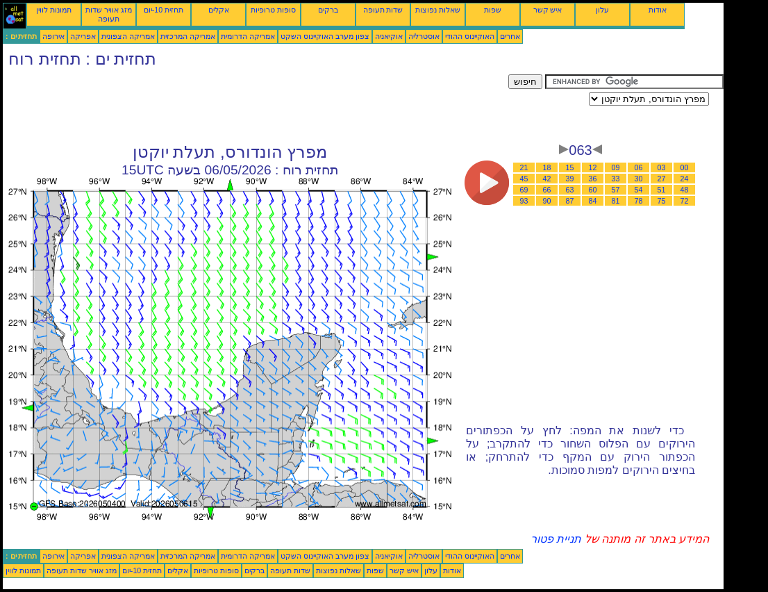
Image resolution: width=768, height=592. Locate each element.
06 (639, 167)
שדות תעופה (383, 10)
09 (616, 167)
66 (547, 190)
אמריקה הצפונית (128, 36)
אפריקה (83, 36)
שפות (492, 10)
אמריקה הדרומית (248, 36)
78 (639, 201)
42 (547, 178)
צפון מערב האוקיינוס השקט (325, 36)
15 (570, 167)
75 (662, 201)
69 (524, 190)
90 (547, 201)
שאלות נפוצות (437, 10)
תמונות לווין (54, 10)
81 (616, 201)
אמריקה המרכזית (187, 36)
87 (570, 201)
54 (639, 190)
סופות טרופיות (273, 10)
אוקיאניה (389, 36)
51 (662, 190)
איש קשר (547, 10)
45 (524, 178)
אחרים (510, 36)
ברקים (328, 10)
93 (524, 201)
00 (685, 167)
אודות (658, 10)
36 (593, 178)
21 (524, 167)
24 (685, 178)
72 (685, 201)
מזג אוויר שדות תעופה (108, 14)
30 (639, 178)
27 (662, 178)
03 (662, 167)
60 (593, 190)
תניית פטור (556, 539)
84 (593, 201)
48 (685, 190)
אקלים (218, 10)
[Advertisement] (255, 105)
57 (616, 190)
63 (570, 190)
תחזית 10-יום (163, 10)
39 (570, 178)
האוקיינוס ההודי (469, 36)
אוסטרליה (424, 36)
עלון (602, 10)
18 (547, 167)
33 (616, 178)
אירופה (53, 36)
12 (593, 167)
